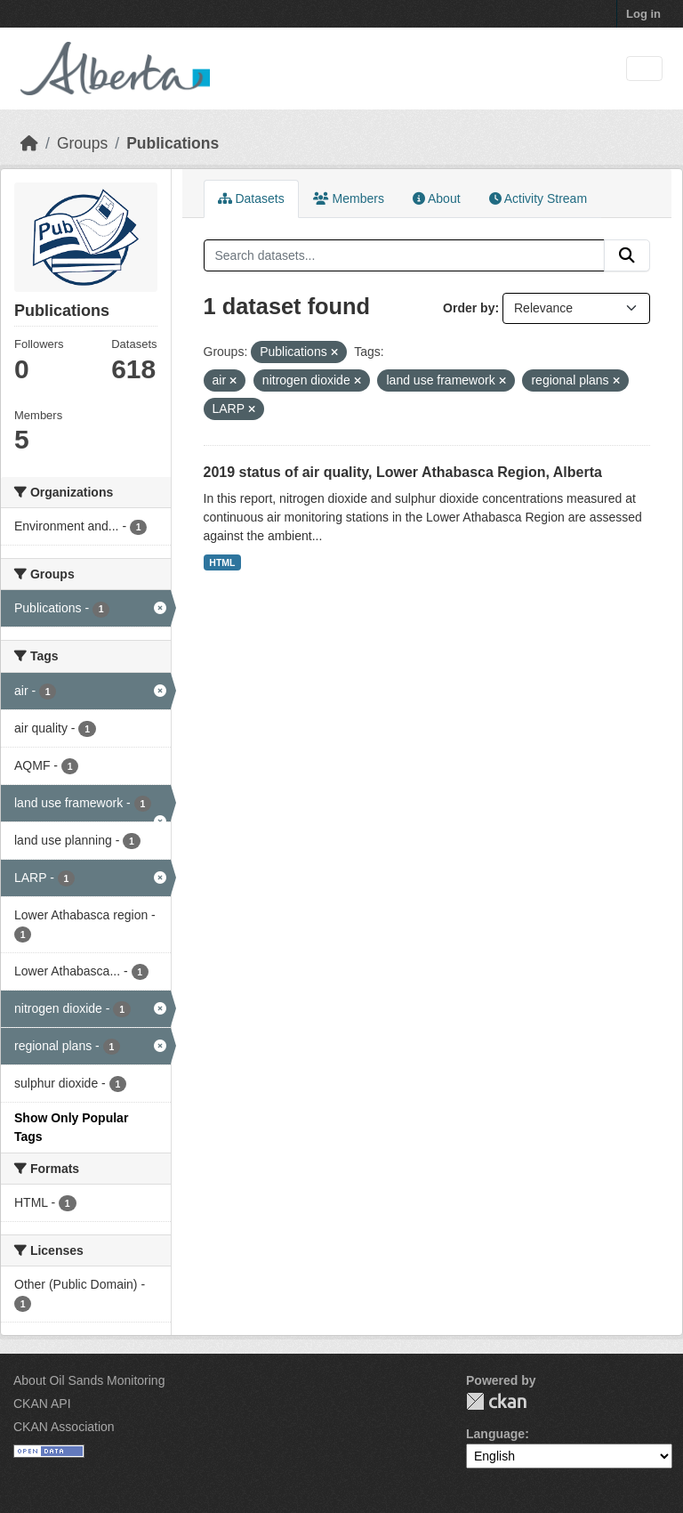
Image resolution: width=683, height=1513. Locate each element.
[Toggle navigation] (644, 69)
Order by (468, 308)
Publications (172, 143)
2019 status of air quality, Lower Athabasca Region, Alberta (403, 472)
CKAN (496, 1401)
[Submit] (627, 255)
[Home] (29, 143)
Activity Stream (538, 198)
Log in (643, 13)
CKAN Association (64, 1427)
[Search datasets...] (405, 255)
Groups (82, 143)
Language (495, 1434)
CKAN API (42, 1403)
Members (348, 198)
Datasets (251, 198)
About (437, 198)
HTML (222, 562)
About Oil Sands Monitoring (89, 1380)
